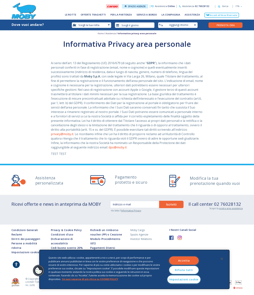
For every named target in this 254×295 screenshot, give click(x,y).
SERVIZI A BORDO (147, 14)
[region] (134, 269)
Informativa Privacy (131, 210)
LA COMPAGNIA (171, 14)
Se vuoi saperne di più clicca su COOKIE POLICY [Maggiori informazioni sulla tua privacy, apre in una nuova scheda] (90, 279)
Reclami (16, 234)
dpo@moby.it (118, 147)
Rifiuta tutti (184, 270)
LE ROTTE (70, 14)
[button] (238, 6)
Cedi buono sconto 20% (67, 248)
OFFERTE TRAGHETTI (93, 14)
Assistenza (165, 6)
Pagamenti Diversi (102, 248)
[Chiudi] (222, 259)
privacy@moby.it (62, 134)
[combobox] (134, 25)
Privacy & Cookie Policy (66, 230)
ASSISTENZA (192, 14)
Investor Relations (141, 239)
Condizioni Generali (24, 230)
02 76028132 (227, 204)
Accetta (184, 260)
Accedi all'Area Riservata (223, 15)
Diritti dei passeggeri (25, 239)
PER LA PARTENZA (121, 14)
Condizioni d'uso (62, 234)
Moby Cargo (137, 230)
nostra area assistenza (231, 208)
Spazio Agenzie (135, 6)
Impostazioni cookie (25, 252)
